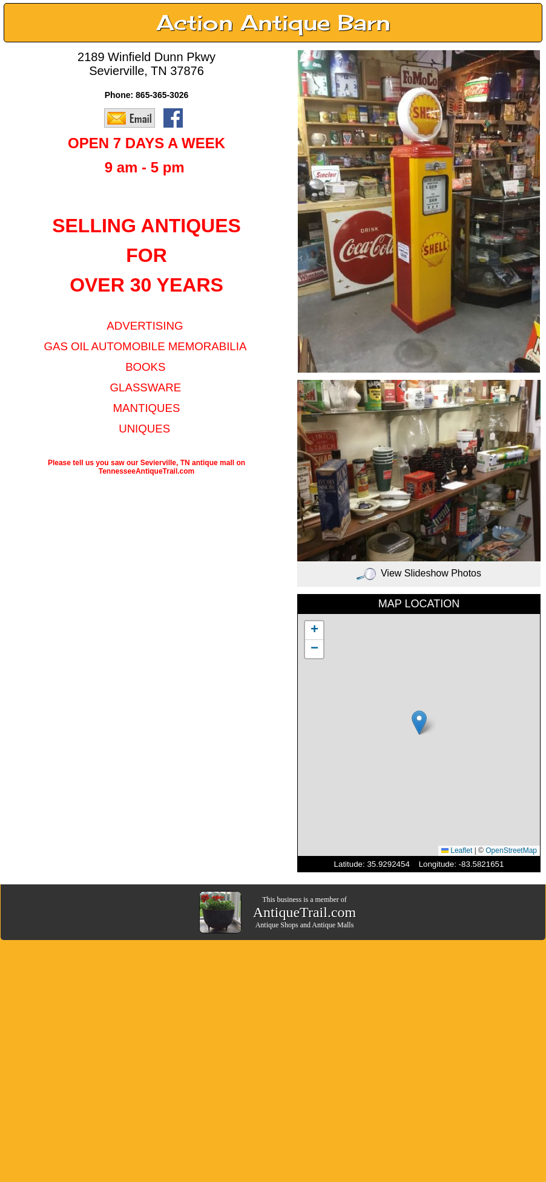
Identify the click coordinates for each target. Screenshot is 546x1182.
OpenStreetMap (511, 850)
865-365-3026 (162, 95)
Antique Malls (333, 925)
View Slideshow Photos (419, 573)
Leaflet (456, 850)
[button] (419, 722)
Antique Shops (276, 925)
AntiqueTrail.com (304, 912)
